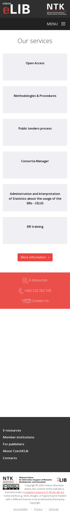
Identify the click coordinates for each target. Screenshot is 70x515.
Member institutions (18, 437)
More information (35, 257)
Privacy (38, 509)
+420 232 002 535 (35, 291)
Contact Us (35, 301)
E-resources (35, 280)
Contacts (10, 458)
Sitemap (54, 509)
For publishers (13, 444)
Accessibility (20, 509)
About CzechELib (15, 451)
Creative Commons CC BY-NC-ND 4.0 (44, 492)
